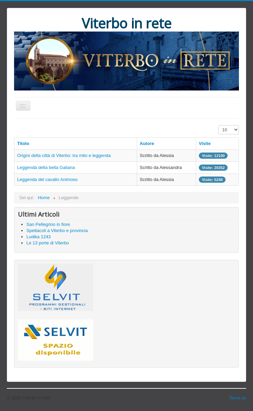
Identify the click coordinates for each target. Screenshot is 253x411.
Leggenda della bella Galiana (46, 167)
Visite (204, 143)
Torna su (237, 397)
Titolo (23, 143)
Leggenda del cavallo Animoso (47, 179)
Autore (147, 143)
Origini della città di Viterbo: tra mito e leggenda (64, 155)
